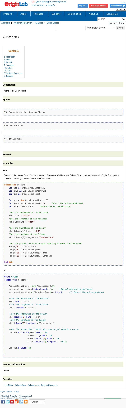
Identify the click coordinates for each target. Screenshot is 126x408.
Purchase (39, 14)
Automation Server (23, 23)
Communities (75, 14)
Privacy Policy (13, 397)
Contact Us (112, 14)
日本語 (16, 391)
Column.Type (20, 384)
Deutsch (10, 391)
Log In (123, 2)
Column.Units (33, 384)
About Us (94, 14)
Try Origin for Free (98, 6)
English (2, 391)
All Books (5, 23)
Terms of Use (24, 397)
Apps (23, 14)
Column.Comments (49, 384)
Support (56, 14)
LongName (8, 384)
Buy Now (83, 6)
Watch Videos (118, 6)
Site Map (3, 397)
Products (8, 14)
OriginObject (53, 23)
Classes (39, 23)
